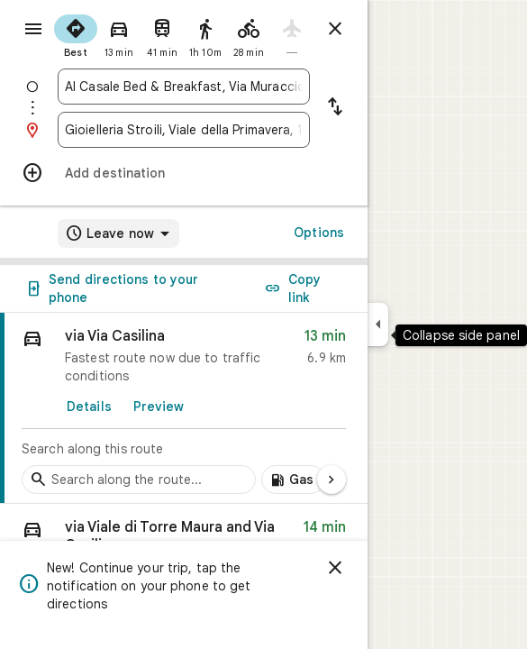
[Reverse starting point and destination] (335, 108)
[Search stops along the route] (139, 479)
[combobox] (184, 87)
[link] (184, 408)
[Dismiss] (335, 568)
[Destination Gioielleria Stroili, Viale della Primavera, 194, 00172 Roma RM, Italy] (184, 130)
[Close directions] (335, 28)
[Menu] (33, 28)
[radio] (75, 34)
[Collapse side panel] (378, 324)
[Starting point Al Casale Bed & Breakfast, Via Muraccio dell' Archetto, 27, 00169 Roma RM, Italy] (184, 86)
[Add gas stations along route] (293, 479)
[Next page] (331, 479)
